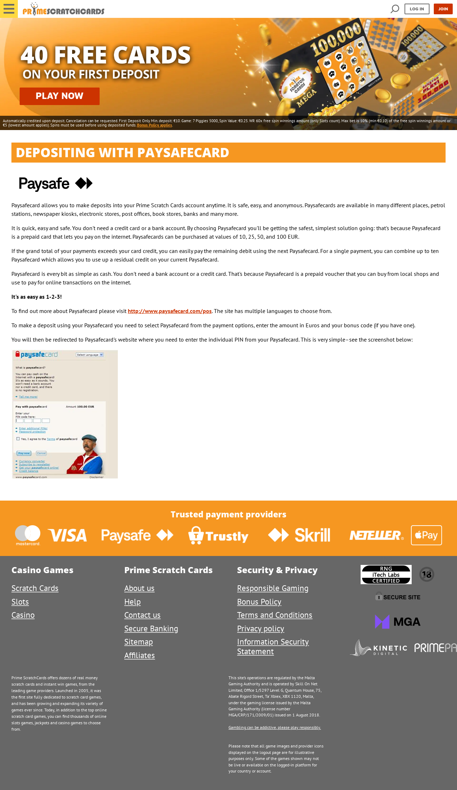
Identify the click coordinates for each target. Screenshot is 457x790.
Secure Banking (151, 628)
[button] (9, 9)
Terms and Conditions (274, 615)
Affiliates (139, 655)
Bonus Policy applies (154, 125)
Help (132, 601)
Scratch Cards (35, 588)
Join (443, 8)
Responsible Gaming (272, 588)
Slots (20, 601)
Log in (417, 8)
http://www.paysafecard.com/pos (170, 310)
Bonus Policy (259, 601)
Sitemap (138, 641)
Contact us (142, 615)
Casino (23, 615)
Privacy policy (260, 628)
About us (139, 588)
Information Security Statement (273, 646)
